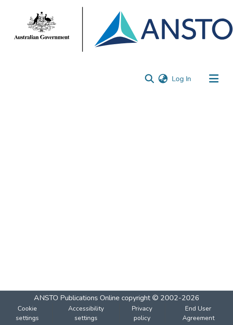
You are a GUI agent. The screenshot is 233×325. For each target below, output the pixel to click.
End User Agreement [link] (198, 313)
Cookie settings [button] (27, 313)
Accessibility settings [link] (86, 313)
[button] (149, 78)
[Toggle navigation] (213, 78)
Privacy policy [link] (142, 313)
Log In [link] (182, 79)
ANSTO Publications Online (77, 298)
